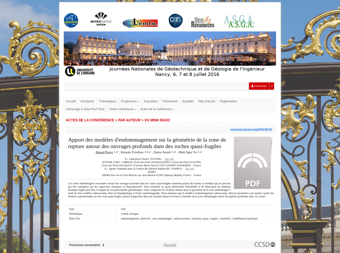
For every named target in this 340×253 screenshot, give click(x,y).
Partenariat (169, 101)
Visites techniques (122, 109)
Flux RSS (169, 245)
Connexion (259, 86)
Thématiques (107, 101)
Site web (169, 158)
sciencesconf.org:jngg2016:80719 (251, 129)
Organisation (228, 101)
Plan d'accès (206, 101)
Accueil (71, 101)
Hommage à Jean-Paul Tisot (85, 109)
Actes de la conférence (157, 109)
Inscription (87, 101)
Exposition (151, 101)
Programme (130, 101)
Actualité (188, 101)
